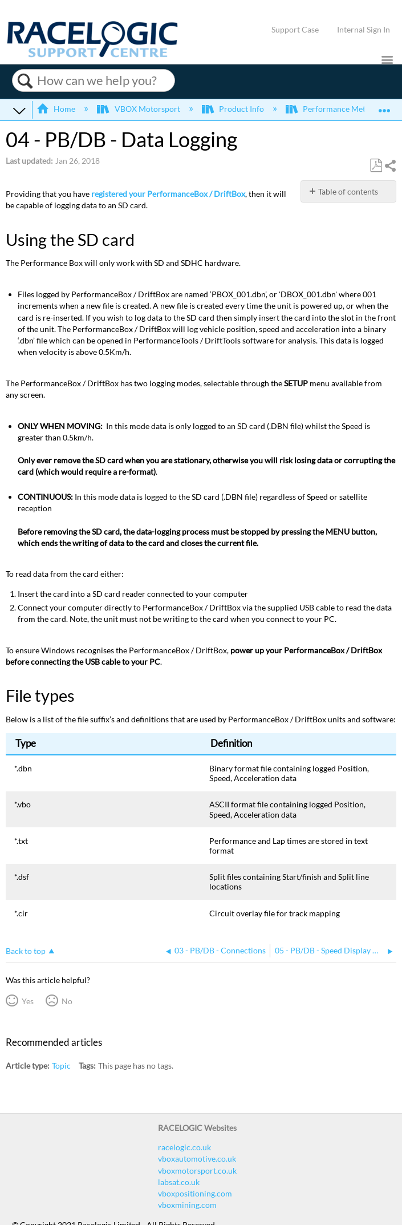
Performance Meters (332, 109)
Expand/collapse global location (384, 106)
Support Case (295, 29)
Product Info (234, 109)
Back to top (26, 951)
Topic (61, 1065)
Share (390, 165)
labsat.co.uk (179, 1182)
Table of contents (348, 191)
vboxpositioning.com (195, 1193)
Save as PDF (375, 166)
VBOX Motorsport (139, 109)
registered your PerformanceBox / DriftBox (168, 194)
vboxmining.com (187, 1205)
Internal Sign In (363, 29)
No (67, 1001)
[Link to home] (92, 54)
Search (25, 81)
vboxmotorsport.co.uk (197, 1170)
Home (56, 109)
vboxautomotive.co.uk (197, 1158)
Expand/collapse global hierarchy (19, 110)
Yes (28, 1001)
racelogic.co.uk (184, 1147)
